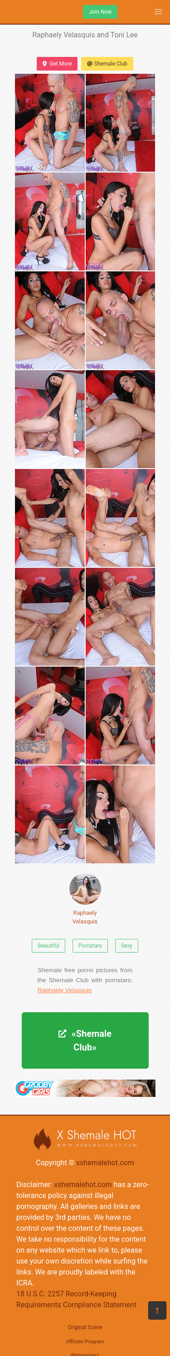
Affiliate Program (85, 1342)
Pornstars (90, 946)
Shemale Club (107, 64)
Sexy (126, 946)
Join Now (100, 12)
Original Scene (85, 1327)
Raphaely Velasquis (85, 899)
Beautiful (48, 946)
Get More (57, 64)
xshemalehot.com (105, 1162)
